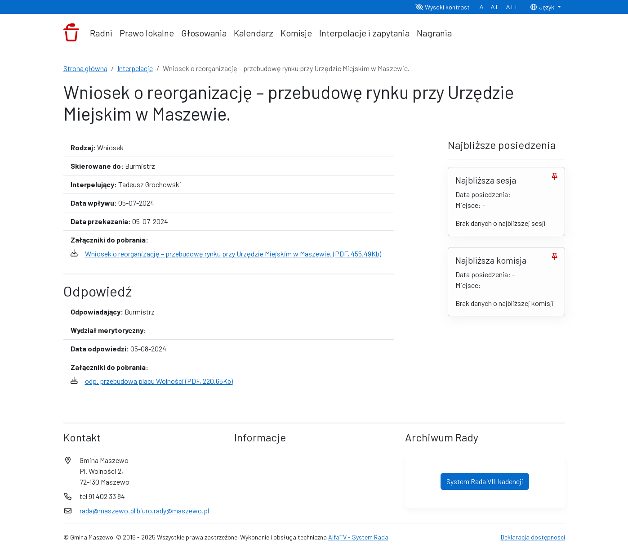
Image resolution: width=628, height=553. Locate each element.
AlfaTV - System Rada (358, 537)
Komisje (296, 32)
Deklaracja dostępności (533, 537)
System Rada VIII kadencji (484, 481)
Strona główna (85, 68)
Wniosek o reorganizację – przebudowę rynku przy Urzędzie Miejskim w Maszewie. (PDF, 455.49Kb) (233, 253)
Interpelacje (135, 68)
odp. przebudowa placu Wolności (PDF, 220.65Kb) (159, 381)
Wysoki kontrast (442, 7)
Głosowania (204, 32)
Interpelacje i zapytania (364, 32)
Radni (101, 32)
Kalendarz (253, 32)
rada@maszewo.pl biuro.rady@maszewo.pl (144, 510)
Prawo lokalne (147, 32)
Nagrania (434, 32)
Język (543, 7)
